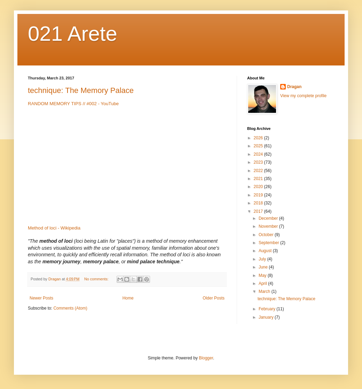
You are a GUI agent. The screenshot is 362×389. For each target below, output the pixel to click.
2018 (259, 203)
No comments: (97, 279)
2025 (259, 145)
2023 (259, 162)
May (263, 275)
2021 (259, 178)
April (263, 283)
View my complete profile (303, 95)
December (269, 218)
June (264, 267)
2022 (259, 170)
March (265, 291)
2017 (259, 211)
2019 (259, 195)
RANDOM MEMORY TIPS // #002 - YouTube (73, 103)
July (263, 259)
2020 (259, 186)
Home (128, 298)
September (269, 242)
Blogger (206, 358)
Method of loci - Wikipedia (54, 228)
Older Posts (214, 298)
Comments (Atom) (70, 308)
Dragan (294, 86)
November (269, 226)
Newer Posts (41, 298)
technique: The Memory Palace (81, 90)
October (267, 234)
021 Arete (72, 33)
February (267, 308)
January (267, 317)
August (266, 250)
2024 (259, 154)
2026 (259, 137)
